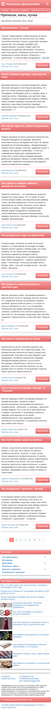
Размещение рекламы (29, 678)
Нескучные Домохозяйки (23, 4)
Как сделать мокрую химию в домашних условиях (19, 185)
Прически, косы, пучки (9, 66)
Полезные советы (10, 566)
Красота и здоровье (11, 569)
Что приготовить (10, 557)
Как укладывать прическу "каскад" (22, 488)
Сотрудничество (26, 676)
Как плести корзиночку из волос (20, 338)
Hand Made (7, 563)
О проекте (5, 676)
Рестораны (7, 560)
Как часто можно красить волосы (21, 439)
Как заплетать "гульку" (15, 28)
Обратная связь (8, 678)
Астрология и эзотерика (13, 572)
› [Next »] (43, 540)
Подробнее (42, 65)
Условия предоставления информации (18, 705)
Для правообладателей (29, 681)
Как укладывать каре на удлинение (22, 235)
